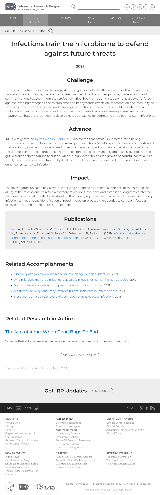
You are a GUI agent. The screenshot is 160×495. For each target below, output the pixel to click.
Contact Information (17, 443)
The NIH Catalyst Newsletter (21, 470)
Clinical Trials (113, 433)
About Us (14, 20)
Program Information (118, 456)
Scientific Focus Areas (68, 422)
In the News (12, 456)
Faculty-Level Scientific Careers (74, 456)
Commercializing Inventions (72, 447)
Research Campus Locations (21, 440)
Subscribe (102, 390)
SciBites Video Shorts (17, 467)
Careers (114, 18)
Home (69, 483)
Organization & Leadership (20, 433)
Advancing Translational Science (125, 429)
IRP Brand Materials (102, 483)
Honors (9, 429)
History (9, 426)
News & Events (93, 20)
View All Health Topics (80, 355)
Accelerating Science (68, 433)
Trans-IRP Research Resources (73, 440)
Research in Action (67, 436)
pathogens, (38, 103)
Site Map (118, 489)
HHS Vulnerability (133, 483)
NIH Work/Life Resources (120, 463)
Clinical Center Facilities (120, 422)
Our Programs (13, 436)
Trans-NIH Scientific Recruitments (75, 460)
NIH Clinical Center (64, 20)
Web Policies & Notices (97, 489)
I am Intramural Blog (17, 460)
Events (9, 474)
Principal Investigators (69, 426)
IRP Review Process (67, 443)
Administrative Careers (69, 467)
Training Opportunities (119, 460)
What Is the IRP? (15, 422)
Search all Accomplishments (25, 31)
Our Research (35, 20)
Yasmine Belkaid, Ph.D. (55, 139)
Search (129, 489)
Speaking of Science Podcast (22, 463)
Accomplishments (66, 429)
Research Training (139, 20)
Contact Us (82, 483)
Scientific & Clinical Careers (71, 463)
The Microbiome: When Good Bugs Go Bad (51, 331)
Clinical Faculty (115, 426)
